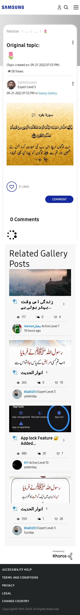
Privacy (8, 585)
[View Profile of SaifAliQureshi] (27, 82)
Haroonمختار (32, 326)
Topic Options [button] (65, 42)
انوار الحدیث (32, 372)
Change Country (15, 601)
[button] (66, 83)
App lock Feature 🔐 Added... (40, 440)
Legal (6, 593)
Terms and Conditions (20, 577)
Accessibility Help (17, 570)
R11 (26, 463)
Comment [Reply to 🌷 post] (59, 199)
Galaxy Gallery (47, 93)
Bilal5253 (30, 392)
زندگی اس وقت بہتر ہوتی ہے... (37, 304)
